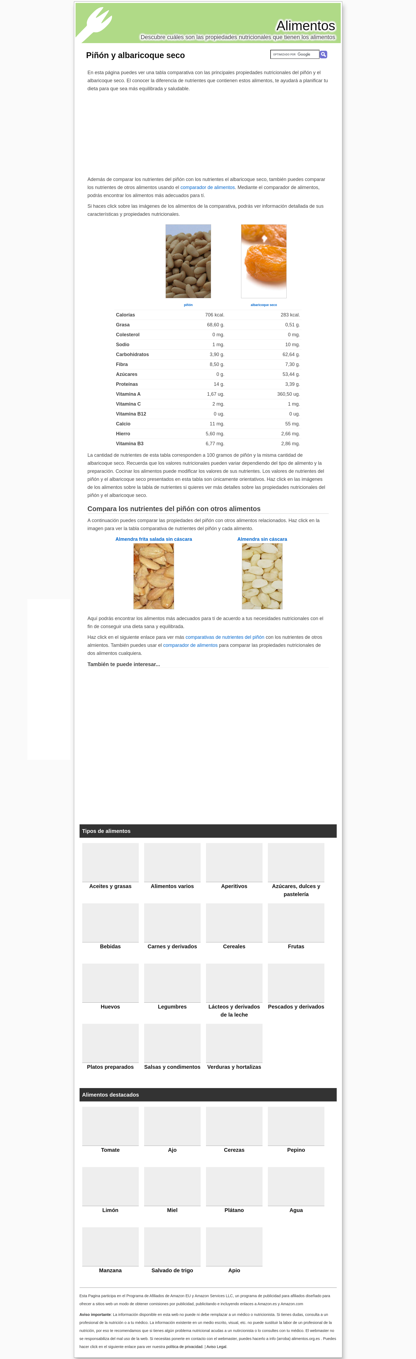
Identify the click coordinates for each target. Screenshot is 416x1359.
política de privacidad (184, 1347)
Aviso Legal (216, 1347)
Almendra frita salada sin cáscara (153, 539)
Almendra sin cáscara (262, 539)
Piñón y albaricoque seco (135, 55)
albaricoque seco (264, 305)
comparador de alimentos (208, 187)
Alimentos (305, 25)
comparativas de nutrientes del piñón (225, 637)
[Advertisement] (208, 132)
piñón (188, 305)
